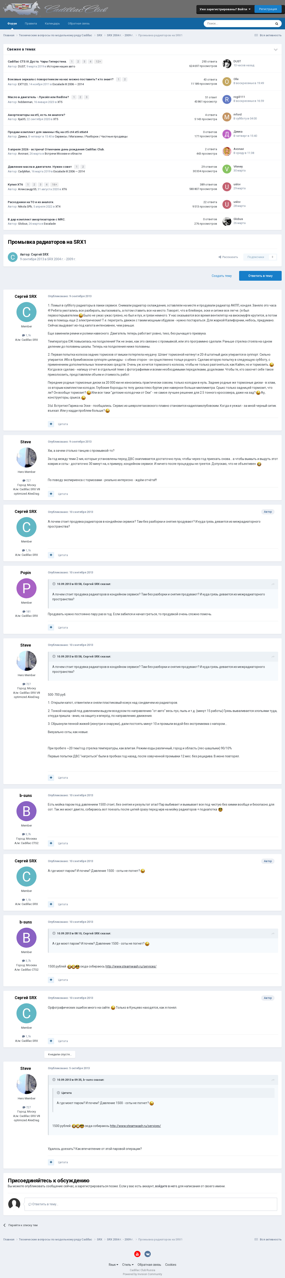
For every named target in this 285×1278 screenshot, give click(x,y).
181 (26, 609)
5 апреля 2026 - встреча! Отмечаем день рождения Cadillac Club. (56, 147)
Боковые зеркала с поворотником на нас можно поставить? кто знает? (61, 78)
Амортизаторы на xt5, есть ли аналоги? (36, 113)
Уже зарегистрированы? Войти (225, 9)
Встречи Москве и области (63, 152)
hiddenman (25, 100)
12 (98, 61)
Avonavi (23, 152)
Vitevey (238, 164)
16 (55, 182)
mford (238, 113)
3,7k (26, 831)
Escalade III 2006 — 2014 (68, 83)
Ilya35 (21, 117)
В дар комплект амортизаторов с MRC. (36, 216)
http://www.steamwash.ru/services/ (131, 964)
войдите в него (166, 1183)
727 (26, 478)
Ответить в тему (260, 273)
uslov (237, 181)
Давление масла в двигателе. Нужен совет (40, 165)
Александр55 (27, 186)
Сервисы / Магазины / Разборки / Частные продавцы (91, 135)
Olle (236, 78)
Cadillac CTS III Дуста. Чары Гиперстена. (37, 61)
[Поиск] (226, 23)
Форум (12, 25)
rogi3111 (239, 95)
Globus (22, 221)
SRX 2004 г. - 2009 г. (61, 256)
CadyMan (24, 169)
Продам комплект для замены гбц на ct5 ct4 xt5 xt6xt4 (48, 130)
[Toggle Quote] (54, 581)
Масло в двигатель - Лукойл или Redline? (39, 96)
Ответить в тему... (43, 1201)
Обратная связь (79, 23)
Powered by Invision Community (142, 1271)
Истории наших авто (61, 65)
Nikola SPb (25, 204)
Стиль (128, 1262)
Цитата (63, 421)
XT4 (57, 204)
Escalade (50, 221)
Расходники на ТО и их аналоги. (31, 199)
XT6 (64, 186)
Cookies (170, 1262)
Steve (25, 439)
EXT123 (23, 83)
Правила (31, 23)
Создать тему (222, 273)
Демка (22, 135)
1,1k (26, 332)
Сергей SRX (40, 252)
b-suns (26, 792)
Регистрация (268, 9)
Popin (25, 570)
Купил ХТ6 (16, 182)
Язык (113, 1262)
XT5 (59, 100)
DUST (21, 65)
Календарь (52, 23)
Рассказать (228, 254)
